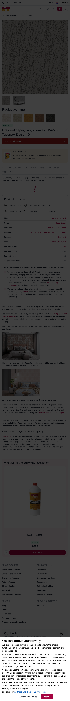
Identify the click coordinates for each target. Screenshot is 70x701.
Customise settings (28, 696)
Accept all (47, 696)
